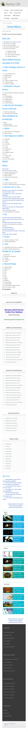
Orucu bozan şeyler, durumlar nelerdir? (11, 196)
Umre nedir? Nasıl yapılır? (8, 229)
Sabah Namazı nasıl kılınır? (12, 418)
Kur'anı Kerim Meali (7, 716)
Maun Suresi (8, 451)
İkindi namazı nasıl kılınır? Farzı (12, 347)
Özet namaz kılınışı (7, 668)
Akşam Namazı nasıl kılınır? (12, 425)
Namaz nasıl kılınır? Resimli (16, 10)
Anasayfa (6, 10)
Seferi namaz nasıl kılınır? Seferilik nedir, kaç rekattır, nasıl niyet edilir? (12, 483)
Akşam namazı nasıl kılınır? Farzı (13, 349)
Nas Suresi (8, 468)
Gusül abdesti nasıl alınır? (8, 632)
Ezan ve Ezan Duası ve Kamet (9, 170)
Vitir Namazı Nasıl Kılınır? (11, 362)
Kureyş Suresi (9, 448)
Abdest (5, 12)
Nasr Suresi (8, 458)
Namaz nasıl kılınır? (7, 662)
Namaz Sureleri (17, 12)
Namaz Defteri (15, 18)
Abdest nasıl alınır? (7, 635)
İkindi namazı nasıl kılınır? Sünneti (13, 345)
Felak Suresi (8, 466)
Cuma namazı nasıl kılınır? (9, 646)
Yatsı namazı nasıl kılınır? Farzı (12, 357)
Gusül (11, 12)
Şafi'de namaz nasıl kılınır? (9, 670)
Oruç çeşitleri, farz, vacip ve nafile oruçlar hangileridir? (12, 490)
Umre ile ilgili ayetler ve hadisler (9, 234)
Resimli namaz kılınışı (8, 665)
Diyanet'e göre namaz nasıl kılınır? (10, 659)
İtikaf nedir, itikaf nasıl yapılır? (12, 492)
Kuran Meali (6, 18)
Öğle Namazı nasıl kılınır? (11, 420)
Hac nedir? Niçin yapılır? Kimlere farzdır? (11, 217)
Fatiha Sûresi (8, 444)
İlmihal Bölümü (9, 23)
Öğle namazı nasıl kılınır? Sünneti (13, 337)
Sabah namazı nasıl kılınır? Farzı (13, 335)
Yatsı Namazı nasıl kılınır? (11, 428)
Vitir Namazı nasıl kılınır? (11, 430)
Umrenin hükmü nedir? (7, 227)
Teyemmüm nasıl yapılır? (8, 638)
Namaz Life (13, 723)
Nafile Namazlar (16, 15)
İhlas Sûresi (8, 463)
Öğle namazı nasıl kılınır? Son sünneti (14, 342)
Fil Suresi (8, 446)
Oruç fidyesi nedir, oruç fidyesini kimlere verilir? (13, 198)
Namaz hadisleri (6, 641)
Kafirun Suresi (9, 456)
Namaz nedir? (5, 168)
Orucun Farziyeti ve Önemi (8, 192)
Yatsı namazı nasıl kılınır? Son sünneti (14, 359)
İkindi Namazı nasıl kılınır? (9, 689)
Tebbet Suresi (9, 461)
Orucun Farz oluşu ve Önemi (9, 210)
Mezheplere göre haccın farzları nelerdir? (11, 222)
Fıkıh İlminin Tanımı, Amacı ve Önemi (12, 42)
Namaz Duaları (7, 15)
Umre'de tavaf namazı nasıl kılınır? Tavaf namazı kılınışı (12, 495)
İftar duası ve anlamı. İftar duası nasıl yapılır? (12, 190)
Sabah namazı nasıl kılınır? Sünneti (13, 332)
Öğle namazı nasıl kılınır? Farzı (12, 340)
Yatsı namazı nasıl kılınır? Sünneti (13, 354)
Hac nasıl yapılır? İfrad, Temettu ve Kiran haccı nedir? (12, 487)
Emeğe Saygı (6, 713)
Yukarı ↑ (6, 724)
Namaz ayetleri (6, 643)
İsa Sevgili (6, 31)
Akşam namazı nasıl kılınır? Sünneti (13, 352)
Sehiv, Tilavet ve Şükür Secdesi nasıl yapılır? (12, 498)
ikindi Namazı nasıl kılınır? (11, 423)
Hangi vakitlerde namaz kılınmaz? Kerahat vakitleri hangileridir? (12, 480)
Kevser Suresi (9, 453)
